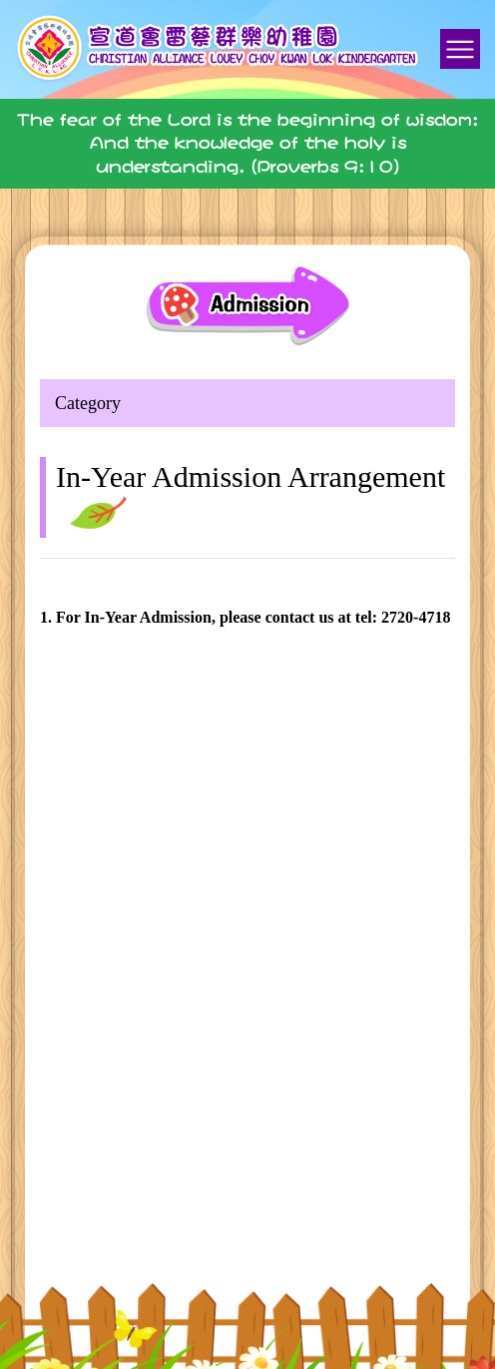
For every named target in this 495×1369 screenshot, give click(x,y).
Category (88, 403)
